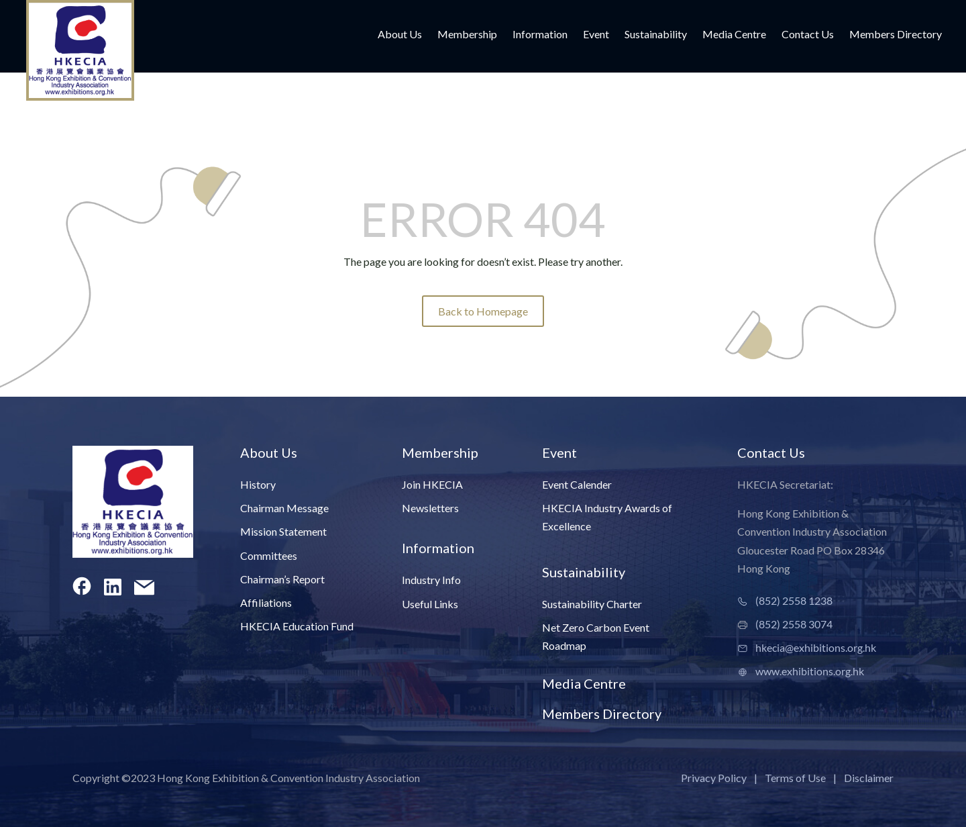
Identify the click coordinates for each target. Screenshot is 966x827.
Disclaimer (869, 777)
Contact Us (808, 35)
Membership (467, 35)
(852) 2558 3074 (794, 624)
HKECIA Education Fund (297, 626)
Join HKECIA (432, 484)
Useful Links (430, 603)
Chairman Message (284, 507)
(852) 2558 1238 (794, 600)
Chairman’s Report (282, 579)
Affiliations (266, 602)
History (258, 484)
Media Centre (734, 35)
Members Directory (895, 35)
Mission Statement (283, 531)
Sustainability (656, 35)
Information (540, 35)
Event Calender (577, 484)
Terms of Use (795, 777)
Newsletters (430, 507)
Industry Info (431, 579)
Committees (268, 555)
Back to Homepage (483, 311)
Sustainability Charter (592, 603)
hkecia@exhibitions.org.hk (815, 647)
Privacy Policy (714, 777)
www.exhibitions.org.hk (809, 671)
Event (596, 35)
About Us (400, 35)
